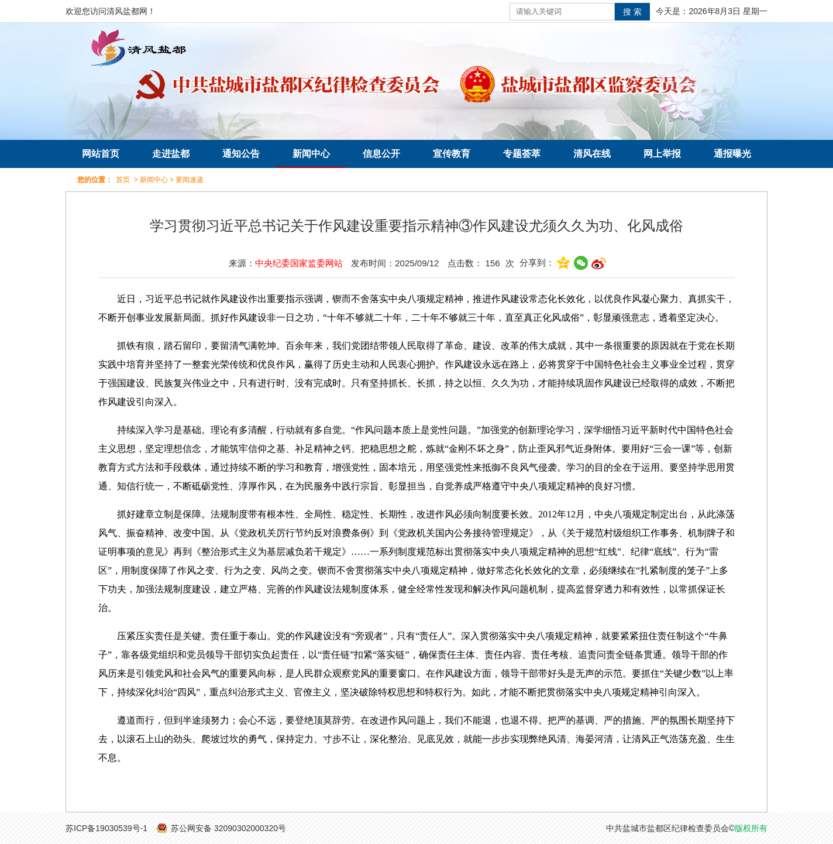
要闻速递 (189, 180)
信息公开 (381, 154)
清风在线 (592, 154)
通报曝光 (732, 154)
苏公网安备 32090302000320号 (228, 828)
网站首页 (100, 154)
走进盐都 (171, 154)
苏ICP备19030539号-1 (106, 828)
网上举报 (662, 154)
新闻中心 (311, 154)
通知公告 (241, 154)
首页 (123, 180)
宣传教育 (451, 154)
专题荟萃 (522, 154)
